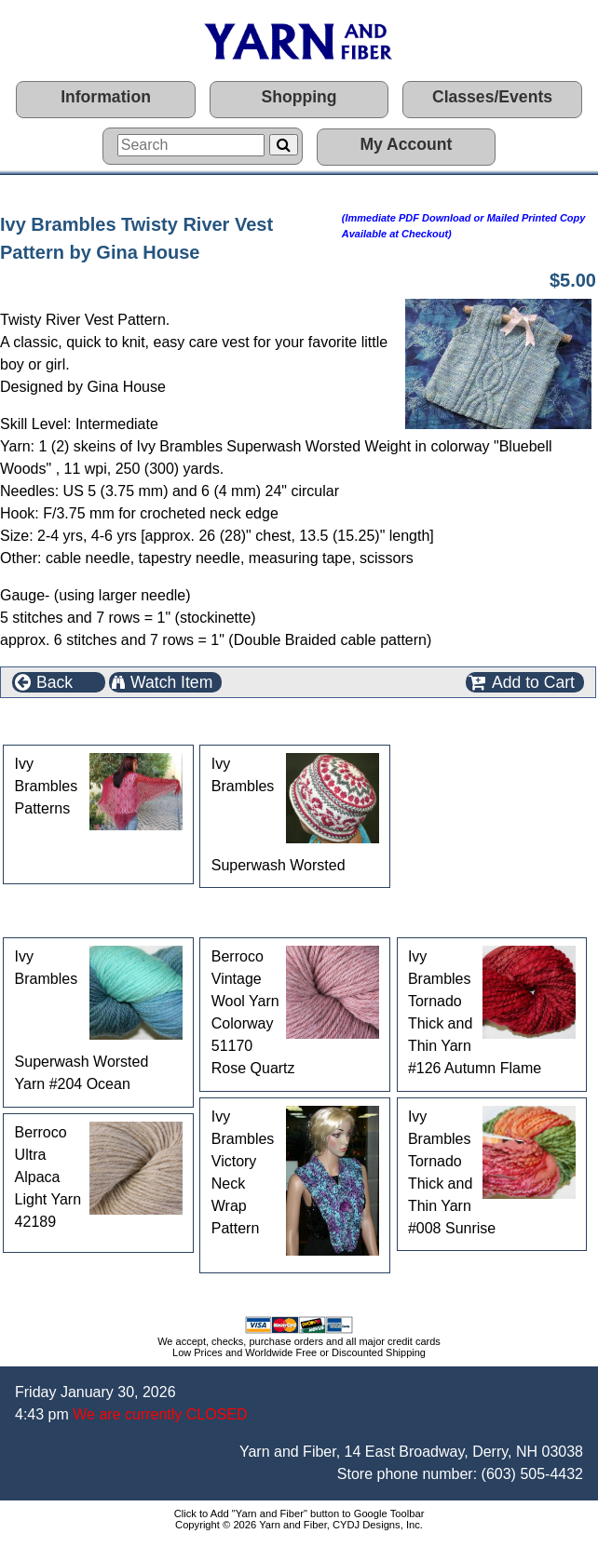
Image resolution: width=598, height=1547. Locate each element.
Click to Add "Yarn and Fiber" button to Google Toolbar (299, 1513)
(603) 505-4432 (532, 1474)
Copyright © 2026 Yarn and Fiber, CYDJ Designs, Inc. (299, 1524)
